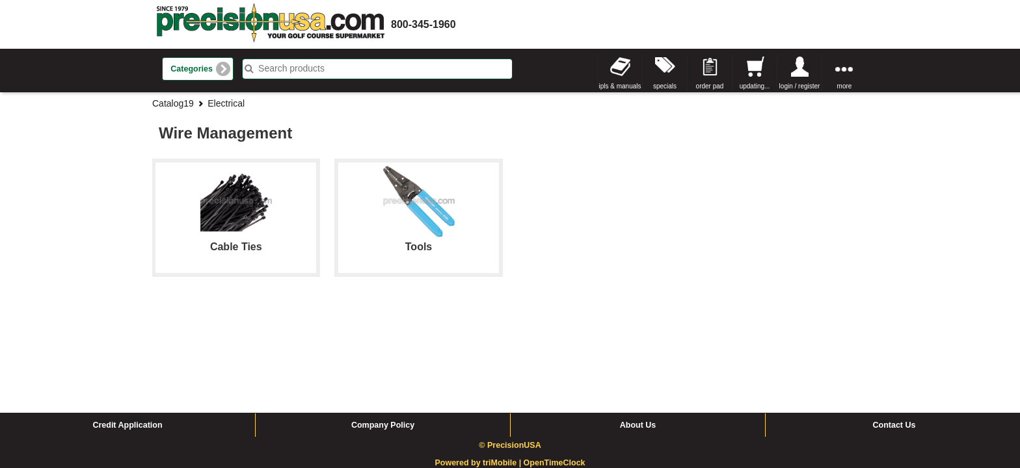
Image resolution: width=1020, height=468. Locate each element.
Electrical (226, 103)
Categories (191, 68)
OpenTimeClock (554, 364)
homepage (271, 24)
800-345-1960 (423, 24)
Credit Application (127, 327)
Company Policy (382, 327)
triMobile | (503, 364)
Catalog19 (173, 103)
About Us (638, 327)
